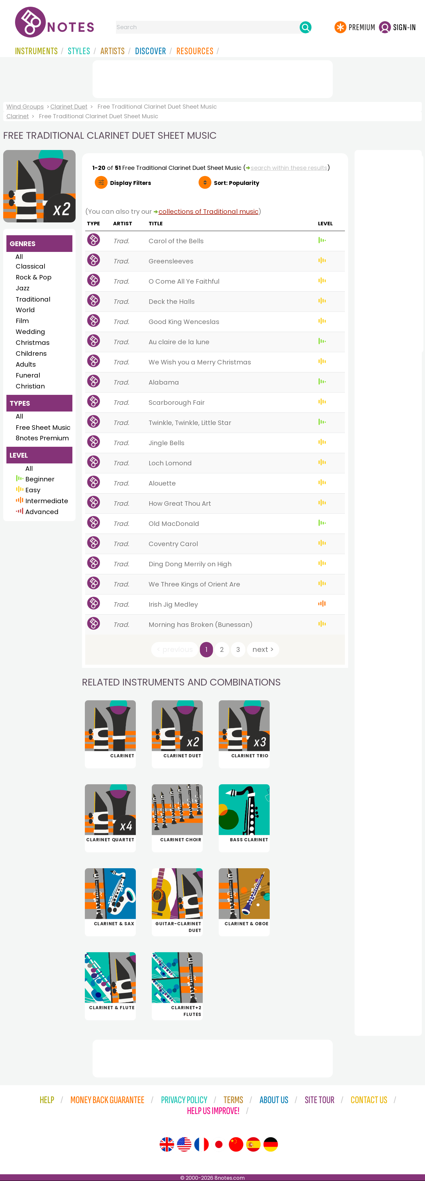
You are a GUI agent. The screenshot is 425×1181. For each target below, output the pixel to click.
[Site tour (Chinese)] (236, 1144)
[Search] (305, 27)
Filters (130, 183)
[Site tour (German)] (271, 1144)
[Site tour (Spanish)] (253, 1144)
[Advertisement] (212, 77)
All (19, 256)
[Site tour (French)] (201, 1144)
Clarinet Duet (68, 107)
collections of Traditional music (208, 211)
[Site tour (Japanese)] (219, 1144)
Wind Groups (25, 107)
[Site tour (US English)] (184, 1144)
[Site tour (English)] (167, 1144)
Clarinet (17, 116)
